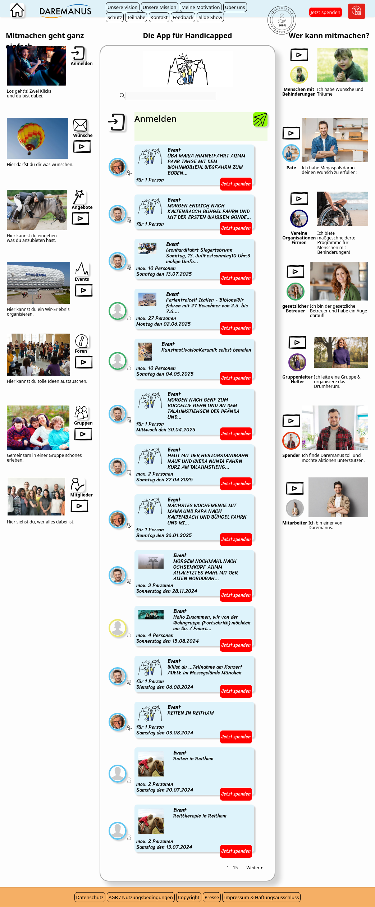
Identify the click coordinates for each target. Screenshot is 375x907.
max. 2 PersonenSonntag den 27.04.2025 (194, 465)
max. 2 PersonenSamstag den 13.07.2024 (182, 829)
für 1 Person (194, 165)
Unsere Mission (160, 7)
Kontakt (159, 17)
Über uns (235, 7)
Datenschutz (90, 897)
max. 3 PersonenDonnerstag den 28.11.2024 (194, 574)
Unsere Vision (123, 7)
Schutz (115, 17)
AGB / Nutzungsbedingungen (141, 897)
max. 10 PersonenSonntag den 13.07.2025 (194, 260)
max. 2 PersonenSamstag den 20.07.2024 (175, 771)
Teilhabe (136, 17)
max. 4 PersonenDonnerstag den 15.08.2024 (194, 627)
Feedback (183, 17)
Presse (212, 897)
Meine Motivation (201, 7)
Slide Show (210, 17)
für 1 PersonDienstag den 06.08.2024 (194, 675)
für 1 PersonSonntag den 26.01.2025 (194, 518)
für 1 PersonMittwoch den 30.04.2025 (194, 412)
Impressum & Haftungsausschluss (261, 897)
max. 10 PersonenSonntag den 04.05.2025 (194, 359)
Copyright (189, 897)
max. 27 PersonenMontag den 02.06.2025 (194, 309)
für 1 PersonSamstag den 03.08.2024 (175, 721)
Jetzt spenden (325, 12)
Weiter (255, 868)
